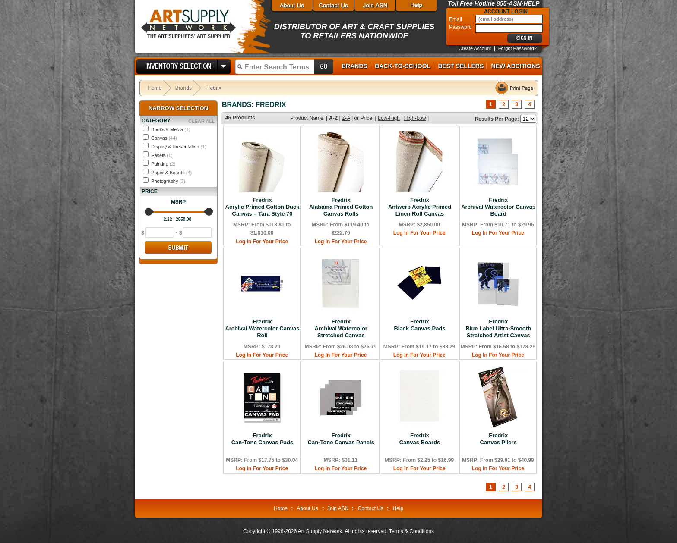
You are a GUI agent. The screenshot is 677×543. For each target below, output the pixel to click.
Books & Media (170, 129)
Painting (163, 163)
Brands (354, 66)
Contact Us (370, 508)
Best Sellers (461, 66)
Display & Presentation (178, 146)
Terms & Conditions (411, 531)
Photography (168, 181)
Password (461, 27)
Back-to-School (402, 66)
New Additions (515, 66)
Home (155, 88)
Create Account (475, 48)
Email (456, 19)
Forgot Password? (517, 48)
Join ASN (337, 508)
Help (397, 508)
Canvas (164, 138)
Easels (162, 155)
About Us (307, 508)
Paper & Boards (171, 172)
